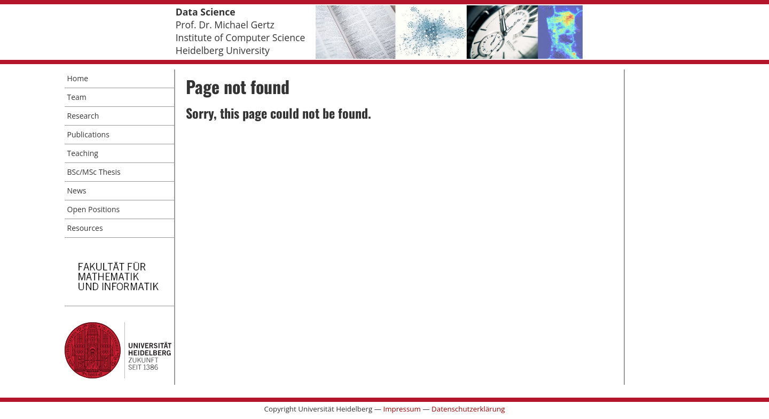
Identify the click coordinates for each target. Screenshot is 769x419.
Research (83, 116)
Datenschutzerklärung (468, 409)
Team (77, 97)
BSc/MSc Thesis (94, 172)
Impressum (401, 409)
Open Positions (93, 209)
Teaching (82, 153)
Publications (88, 134)
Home (78, 78)
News (77, 190)
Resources (85, 228)
